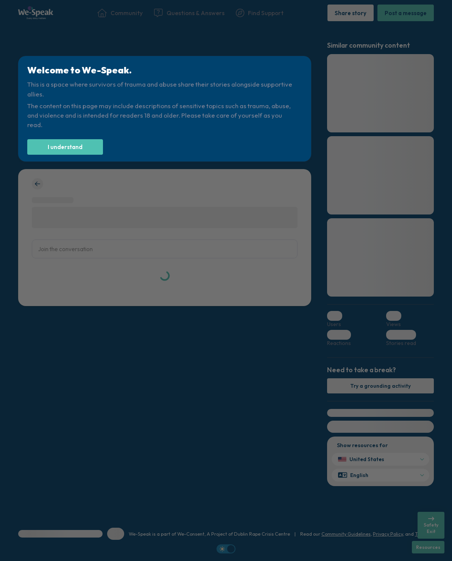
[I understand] (65, 147)
